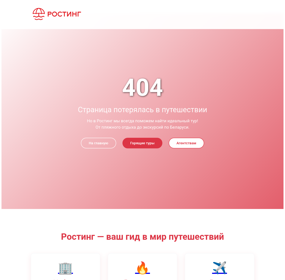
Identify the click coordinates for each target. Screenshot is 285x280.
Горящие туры (142, 143)
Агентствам (186, 143)
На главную (98, 143)
